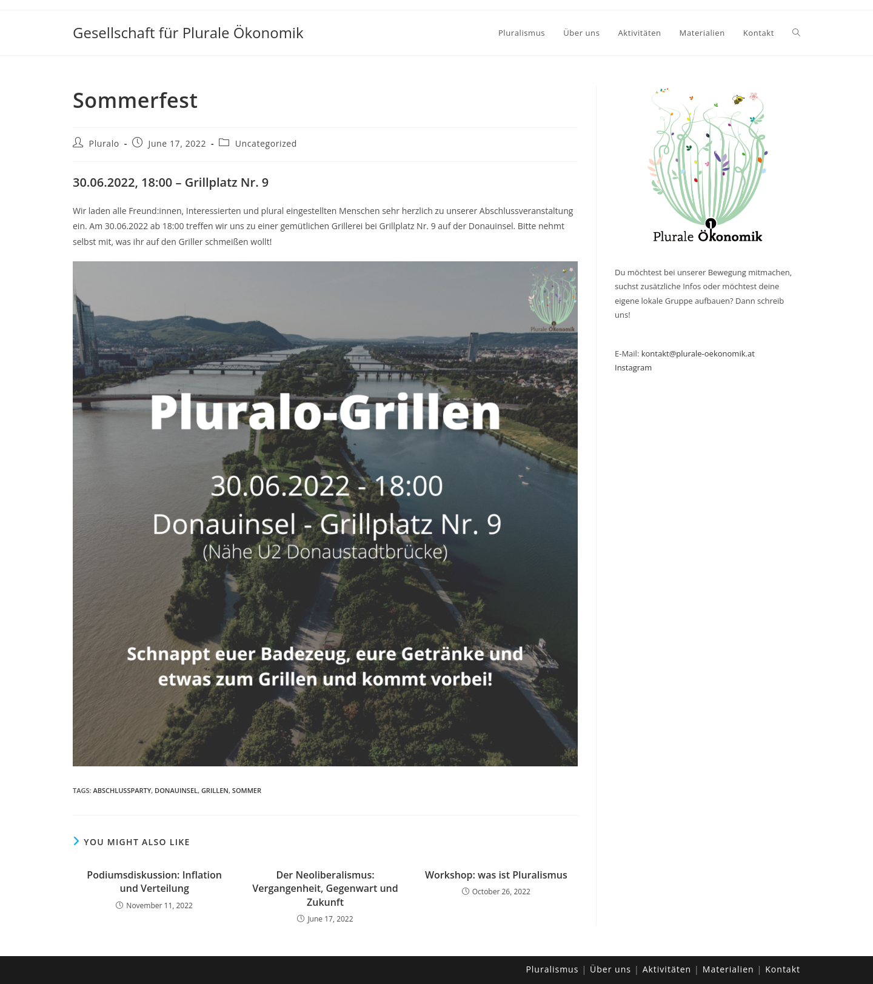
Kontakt (782, 969)
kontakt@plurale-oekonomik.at (698, 353)
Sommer (246, 790)
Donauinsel (176, 790)
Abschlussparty (122, 790)
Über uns (610, 969)
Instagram (633, 367)
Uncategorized (266, 143)
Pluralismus (552, 969)
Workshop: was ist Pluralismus (496, 875)
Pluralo (104, 143)
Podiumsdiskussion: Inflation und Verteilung (154, 881)
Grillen (215, 790)
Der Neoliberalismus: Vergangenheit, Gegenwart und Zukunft (325, 888)
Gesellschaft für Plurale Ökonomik (188, 32)
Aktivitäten (667, 969)
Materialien (728, 969)
